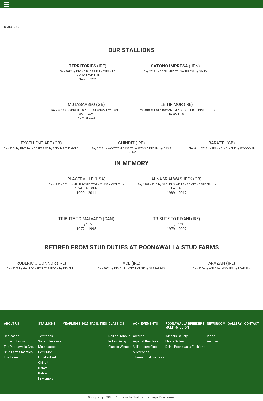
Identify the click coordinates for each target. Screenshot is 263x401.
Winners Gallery (176, 336)
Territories (45, 336)
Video (211, 336)
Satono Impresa (49, 341)
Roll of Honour (119, 336)
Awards (138, 336)
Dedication (11, 336)
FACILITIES (98, 323)
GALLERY (235, 323)
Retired (43, 373)
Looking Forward (16, 341)
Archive (212, 341)
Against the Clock (145, 341)
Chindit (43, 362)
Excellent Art (47, 357)
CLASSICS (116, 323)
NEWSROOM (216, 323)
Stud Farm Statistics (18, 352)
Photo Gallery (175, 341)
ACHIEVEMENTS (145, 323)
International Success (148, 357)
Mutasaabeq (47, 346)
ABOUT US (11, 323)
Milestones (141, 352)
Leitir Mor (45, 352)
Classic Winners (119, 346)
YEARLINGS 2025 (75, 323)
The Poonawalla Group (20, 346)
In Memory (45, 378)
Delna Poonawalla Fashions (185, 346)
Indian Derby (117, 341)
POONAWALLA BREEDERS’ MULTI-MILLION (185, 325)
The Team (11, 357)
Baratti (43, 368)
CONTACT (251, 323)
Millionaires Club (145, 346)
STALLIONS (46, 323)
